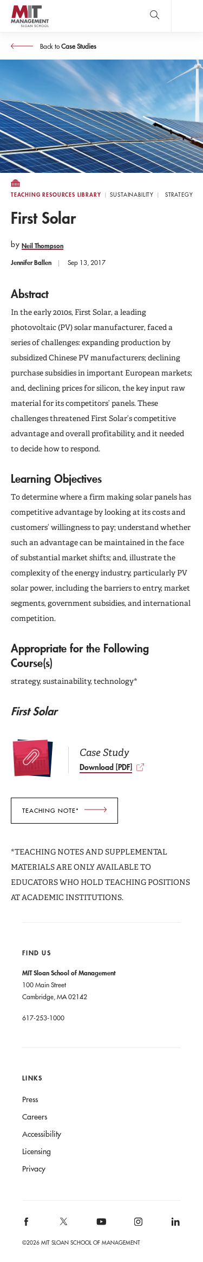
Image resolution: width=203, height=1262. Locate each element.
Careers (34, 1117)
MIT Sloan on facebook (26, 1225)
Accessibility (41, 1134)
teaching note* (50, 810)
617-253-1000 (43, 1017)
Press (30, 1099)
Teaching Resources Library (56, 194)
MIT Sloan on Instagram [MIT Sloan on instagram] (138, 1225)
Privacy (33, 1169)
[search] (155, 16)
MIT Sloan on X (63, 1225)
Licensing (36, 1151)
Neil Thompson (42, 245)
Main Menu (187, 16)
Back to (67, 46)
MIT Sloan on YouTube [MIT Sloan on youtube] (99, 1227)
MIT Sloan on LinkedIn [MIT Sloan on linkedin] (175, 1225)
